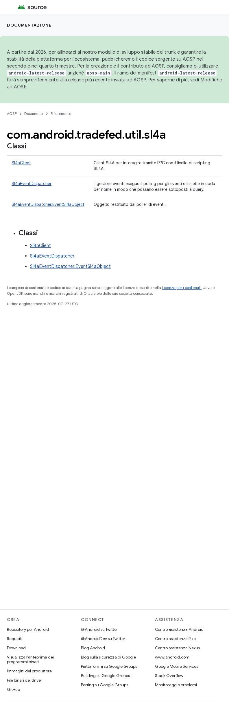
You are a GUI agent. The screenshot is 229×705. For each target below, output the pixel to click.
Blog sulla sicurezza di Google (108, 657)
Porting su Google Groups (104, 684)
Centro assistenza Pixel (176, 638)
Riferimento (61, 113)
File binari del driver (24, 680)
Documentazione (29, 25)
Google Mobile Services (176, 666)
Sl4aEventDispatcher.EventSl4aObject (48, 204)
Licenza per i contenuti (182, 287)
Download (16, 647)
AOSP (12, 113)
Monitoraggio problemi (176, 684)
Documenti (33, 113)
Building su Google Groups (105, 675)
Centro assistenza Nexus (177, 647)
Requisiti (14, 638)
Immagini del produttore (29, 671)
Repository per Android (28, 629)
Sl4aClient (21, 162)
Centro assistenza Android (179, 629)
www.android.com (172, 657)
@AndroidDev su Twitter (103, 638)
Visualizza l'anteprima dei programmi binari (30, 659)
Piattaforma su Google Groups (109, 666)
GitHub (13, 689)
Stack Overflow (169, 675)
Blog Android (93, 647)
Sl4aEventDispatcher (31, 183)
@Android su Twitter (99, 629)
